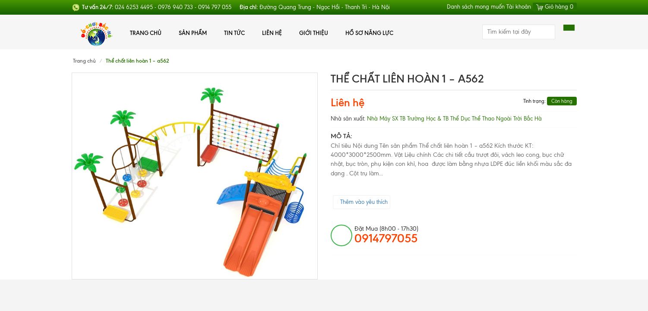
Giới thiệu (313, 32)
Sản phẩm (193, 32)
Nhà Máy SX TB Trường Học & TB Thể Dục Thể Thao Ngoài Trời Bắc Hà (454, 118)
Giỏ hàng (554, 6)
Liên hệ (272, 32)
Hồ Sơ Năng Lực (369, 32)
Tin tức (234, 32)
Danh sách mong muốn (476, 6)
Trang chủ (145, 32)
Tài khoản (518, 6)
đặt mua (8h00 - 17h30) (386, 235)
